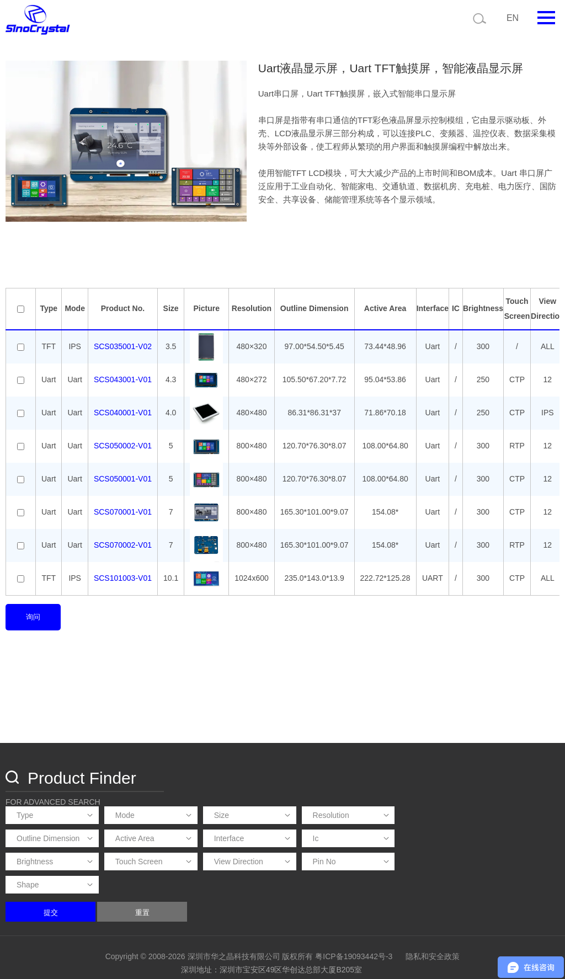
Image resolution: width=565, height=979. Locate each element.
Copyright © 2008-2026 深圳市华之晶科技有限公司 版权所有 (209, 918)
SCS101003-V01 (123, 576)
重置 (303, 875)
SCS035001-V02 (123, 344)
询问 (33, 615)
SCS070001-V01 (123, 510)
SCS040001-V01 (123, 410)
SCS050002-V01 (123, 444)
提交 (211, 875)
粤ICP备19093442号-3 (353, 918)
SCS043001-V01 (123, 377)
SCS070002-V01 (123, 543)
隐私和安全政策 (433, 918)
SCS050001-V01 (123, 477)
